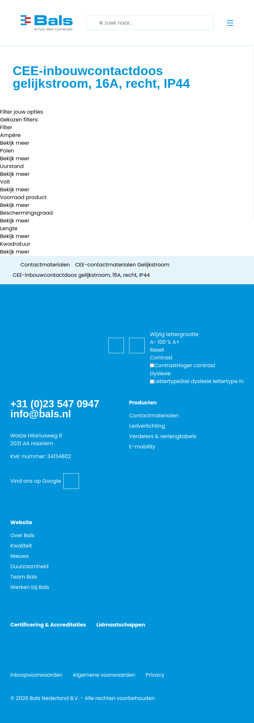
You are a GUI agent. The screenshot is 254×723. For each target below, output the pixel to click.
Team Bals (23, 577)
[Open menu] (230, 23)
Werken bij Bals (29, 587)
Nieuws (19, 556)
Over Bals (22, 535)
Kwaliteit (21, 545)
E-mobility (142, 446)
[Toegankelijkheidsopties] (157, 313)
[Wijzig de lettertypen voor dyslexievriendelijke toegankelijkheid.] (197, 381)
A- (153, 342)
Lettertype (167, 381)
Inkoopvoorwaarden (36, 675)
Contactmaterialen (45, 264)
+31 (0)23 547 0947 (54, 404)
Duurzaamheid (29, 566)
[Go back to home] (47, 23)
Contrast (165, 365)
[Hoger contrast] (182, 365)
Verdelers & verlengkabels (162, 436)
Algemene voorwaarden (104, 675)
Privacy (155, 675)
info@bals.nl (40, 414)
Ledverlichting (147, 426)
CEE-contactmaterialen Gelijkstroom (122, 264)
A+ (176, 342)
